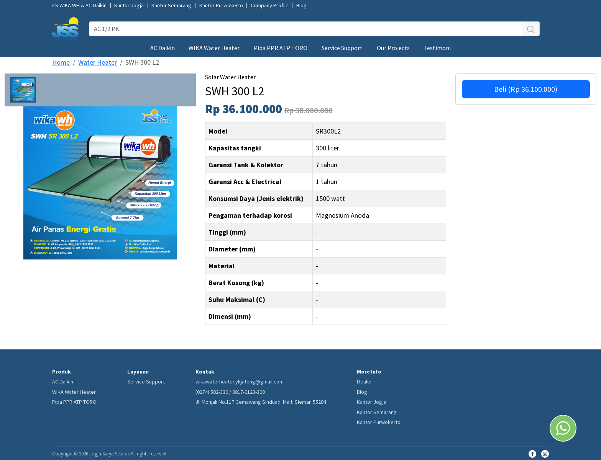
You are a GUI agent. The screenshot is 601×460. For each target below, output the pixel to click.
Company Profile (270, 5)
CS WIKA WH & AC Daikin (79, 5)
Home (61, 62)
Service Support (342, 48)
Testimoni (437, 48)
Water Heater (97, 62)
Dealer (364, 381)
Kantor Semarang (171, 5)
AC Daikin (162, 48)
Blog (301, 5)
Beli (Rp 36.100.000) (525, 89)
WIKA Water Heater (214, 48)
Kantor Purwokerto (221, 5)
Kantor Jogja (129, 5)
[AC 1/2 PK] (305, 28)
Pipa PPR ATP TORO (280, 48)
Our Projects (393, 48)
